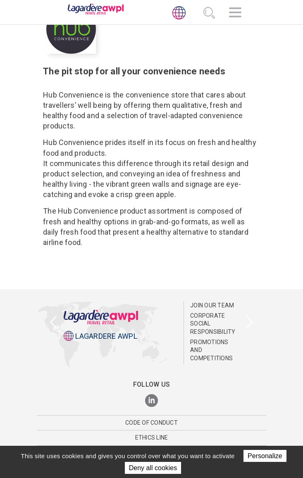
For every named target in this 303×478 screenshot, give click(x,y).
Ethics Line (151, 437)
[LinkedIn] (151, 401)
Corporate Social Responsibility (213, 323)
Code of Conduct (151, 422)
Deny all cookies (153, 467)
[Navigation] (235, 13)
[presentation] (53, 323)
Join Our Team (212, 305)
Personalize (265, 455)
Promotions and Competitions (211, 350)
